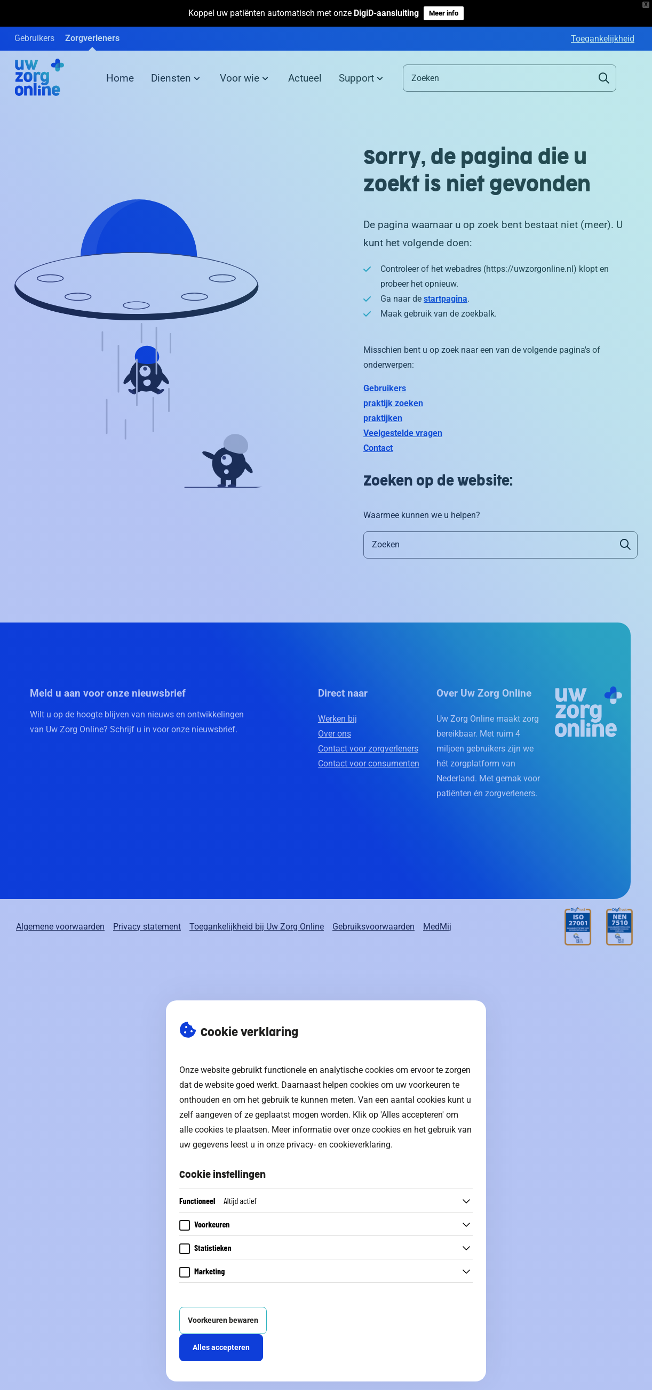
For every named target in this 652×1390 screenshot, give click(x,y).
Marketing (209, 1271)
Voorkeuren (212, 1224)
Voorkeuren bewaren (223, 1320)
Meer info (443, 13)
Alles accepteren (221, 1347)
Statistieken (213, 1247)
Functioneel (218, 1200)
